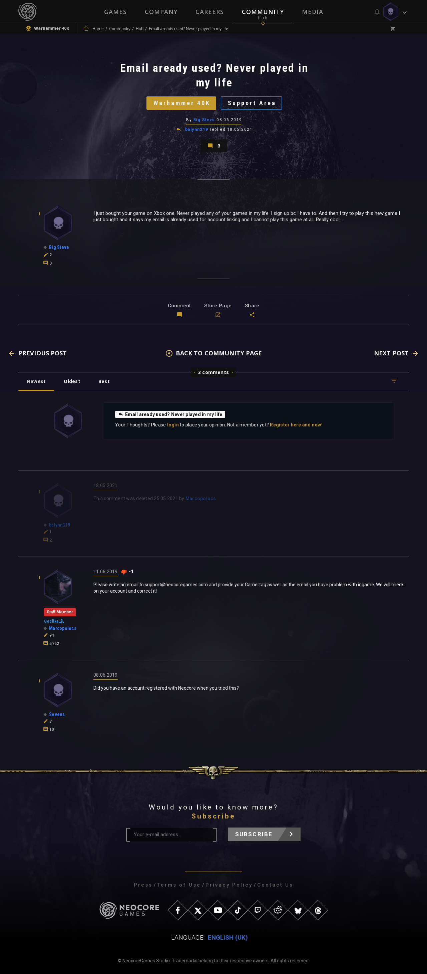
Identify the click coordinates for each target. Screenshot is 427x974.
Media (312, 12)
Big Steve (204, 119)
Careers (209, 12)
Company (161, 12)
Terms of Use (179, 885)
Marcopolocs (200, 498)
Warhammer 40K (181, 102)
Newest (36, 381)
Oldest (72, 381)
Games (115, 12)
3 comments (213, 372)
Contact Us (275, 885)
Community (263, 12)
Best (104, 381)
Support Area (252, 102)
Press (143, 885)
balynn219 (196, 129)
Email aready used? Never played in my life (170, 414)
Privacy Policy (229, 885)
